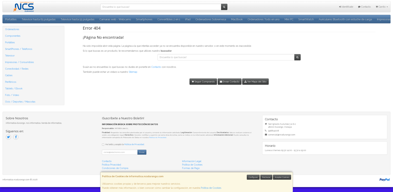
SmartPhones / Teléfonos (18, 49)
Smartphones (144, 19)
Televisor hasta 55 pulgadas (78, 19)
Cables (9, 75)
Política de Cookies (211, 188)
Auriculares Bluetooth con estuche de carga (345, 19)
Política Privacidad (111, 164)
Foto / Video (12, 95)
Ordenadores (12, 29)
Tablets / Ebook (13, 88)
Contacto (364, 6)
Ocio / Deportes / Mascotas (20, 101)
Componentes (12, 36)
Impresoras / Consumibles (19, 62)
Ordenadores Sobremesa (210, 19)
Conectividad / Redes (16, 68)
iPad (187, 19)
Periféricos (10, 82)
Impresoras (384, 19)
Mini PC (289, 19)
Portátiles (10, 42)
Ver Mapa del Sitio (255, 81)
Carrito (382, 6)
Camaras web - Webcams (115, 19)
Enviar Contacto (229, 81)
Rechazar (266, 177)
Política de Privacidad (157, 137)
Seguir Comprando (203, 81)
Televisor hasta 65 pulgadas (39, 19)
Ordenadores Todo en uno (264, 19)
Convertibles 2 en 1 (168, 19)
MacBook (237, 19)
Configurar (253, 177)
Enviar (142, 152)
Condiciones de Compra (115, 168)
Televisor (10, 55)
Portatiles (11, 19)
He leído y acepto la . (125, 144)
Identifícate (346, 6)
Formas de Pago (191, 168)
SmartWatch (306, 19)
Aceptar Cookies (282, 177)
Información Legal (191, 161)
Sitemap (133, 72)
